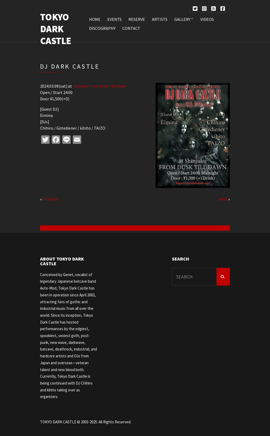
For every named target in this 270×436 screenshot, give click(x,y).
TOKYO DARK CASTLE (55, 29)
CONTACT (131, 28)
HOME (94, 19)
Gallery (182, 19)
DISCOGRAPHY (102, 28)
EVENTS (114, 19)
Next (223, 199)
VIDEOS (207, 19)
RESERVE (136, 19)
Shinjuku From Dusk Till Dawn (99, 86)
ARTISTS (159, 19)
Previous (50, 199)
